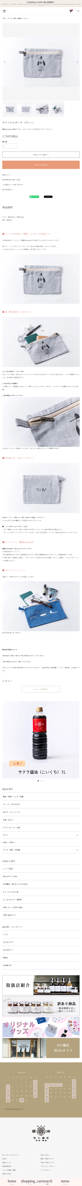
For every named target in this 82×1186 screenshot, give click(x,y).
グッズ (26, 18)
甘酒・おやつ (8, 820)
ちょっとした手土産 (10, 892)
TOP (4, 18)
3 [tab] (43, 780)
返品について (6, 175)
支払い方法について (47, 1162)
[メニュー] (78, 11)
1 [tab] (38, 780)
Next (77, 62)
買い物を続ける (7, 189)
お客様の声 (7, 965)
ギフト (5, 835)
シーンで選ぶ (8, 868)
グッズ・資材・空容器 (14, 18)
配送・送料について (47, 1159)
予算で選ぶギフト (10, 915)
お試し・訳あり (9, 842)
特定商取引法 (6, 1166)
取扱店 (5, 957)
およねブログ (8, 942)
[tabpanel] (41, 739)
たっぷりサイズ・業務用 (12, 899)
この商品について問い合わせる (12, 184)
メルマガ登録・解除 (9, 1170)
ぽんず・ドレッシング (11, 812)
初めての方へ (45, 1155)
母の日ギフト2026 (10, 876)
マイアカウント (46, 1170)
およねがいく (8, 950)
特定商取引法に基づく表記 (11, 180)
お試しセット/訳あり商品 (12, 907)
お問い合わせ (6, 1174)
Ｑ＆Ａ (4, 1159)
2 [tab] (41, 780)
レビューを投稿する (41, 689)
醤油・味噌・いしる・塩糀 (13, 796)
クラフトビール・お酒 (11, 827)
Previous (4, 62)
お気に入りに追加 (41, 154)
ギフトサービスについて (10, 1155)
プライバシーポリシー (48, 1166)
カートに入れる (41, 165)
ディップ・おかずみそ (11, 804)
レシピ (5, 934)
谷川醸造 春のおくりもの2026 (15, 884)
